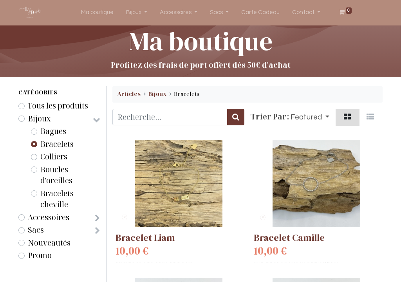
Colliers (53, 157)
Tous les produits (58, 106)
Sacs (36, 230)
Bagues (53, 131)
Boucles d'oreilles (56, 175)
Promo (40, 255)
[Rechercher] (235, 117)
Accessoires (48, 217)
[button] (310, 117)
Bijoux (39, 119)
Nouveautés (49, 243)
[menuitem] (97, 12)
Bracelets (57, 144)
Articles (129, 94)
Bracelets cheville (57, 199)
